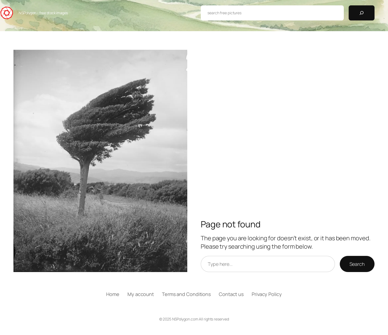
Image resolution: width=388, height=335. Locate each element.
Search (357, 264)
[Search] (362, 12)
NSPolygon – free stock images (43, 12)
